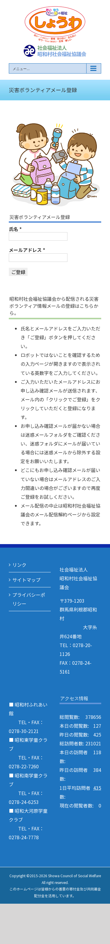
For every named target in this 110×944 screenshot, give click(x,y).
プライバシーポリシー (28, 599)
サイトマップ (26, 579)
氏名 (15, 229)
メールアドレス (27, 250)
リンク (19, 564)
